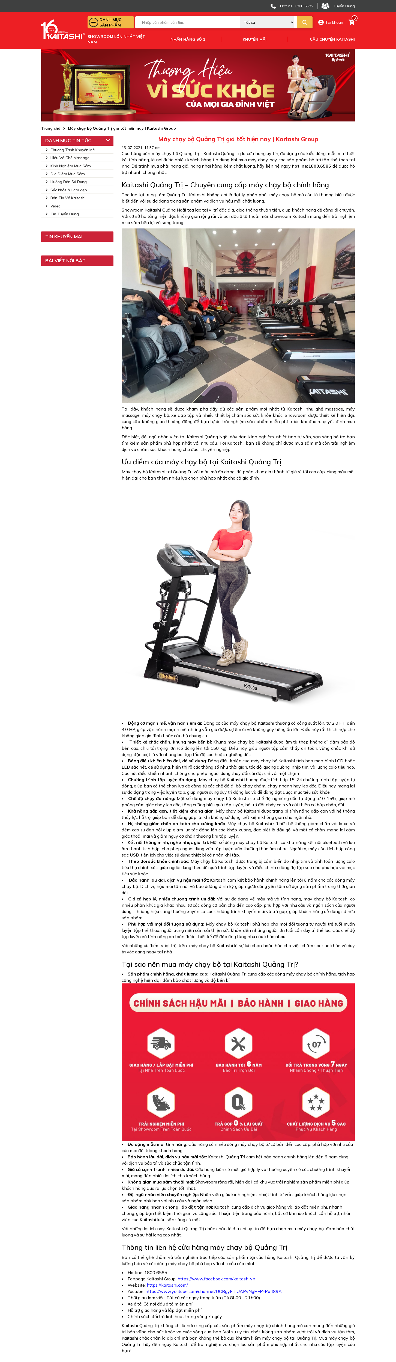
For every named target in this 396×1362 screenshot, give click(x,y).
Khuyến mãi (254, 39)
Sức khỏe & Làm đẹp (66, 190)
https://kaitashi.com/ (167, 1285)
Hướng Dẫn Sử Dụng (66, 181)
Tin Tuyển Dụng (62, 214)
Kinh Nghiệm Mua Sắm (68, 165)
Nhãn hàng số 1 (187, 39)
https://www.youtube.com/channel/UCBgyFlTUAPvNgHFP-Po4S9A (213, 1291)
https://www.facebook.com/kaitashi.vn (215, 1278)
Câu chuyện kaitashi (332, 39)
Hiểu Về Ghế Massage (67, 157)
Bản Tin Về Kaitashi (65, 197)
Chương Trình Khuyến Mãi (70, 149)
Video (53, 206)
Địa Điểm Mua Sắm (65, 173)
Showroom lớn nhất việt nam (116, 39)
